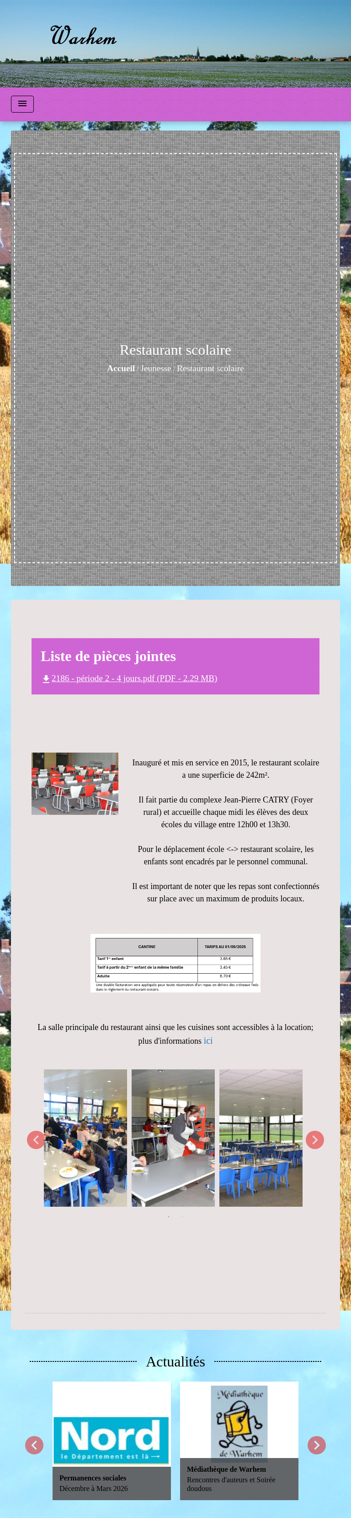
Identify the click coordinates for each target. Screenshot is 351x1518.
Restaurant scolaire (210, 368)
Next (315, 1140)
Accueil (121, 368)
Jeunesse (156, 368)
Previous (36, 1140)
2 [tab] (182, 1216)
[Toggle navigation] (22, 104)
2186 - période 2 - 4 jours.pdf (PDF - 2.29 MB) (129, 678)
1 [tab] (168, 1216)
